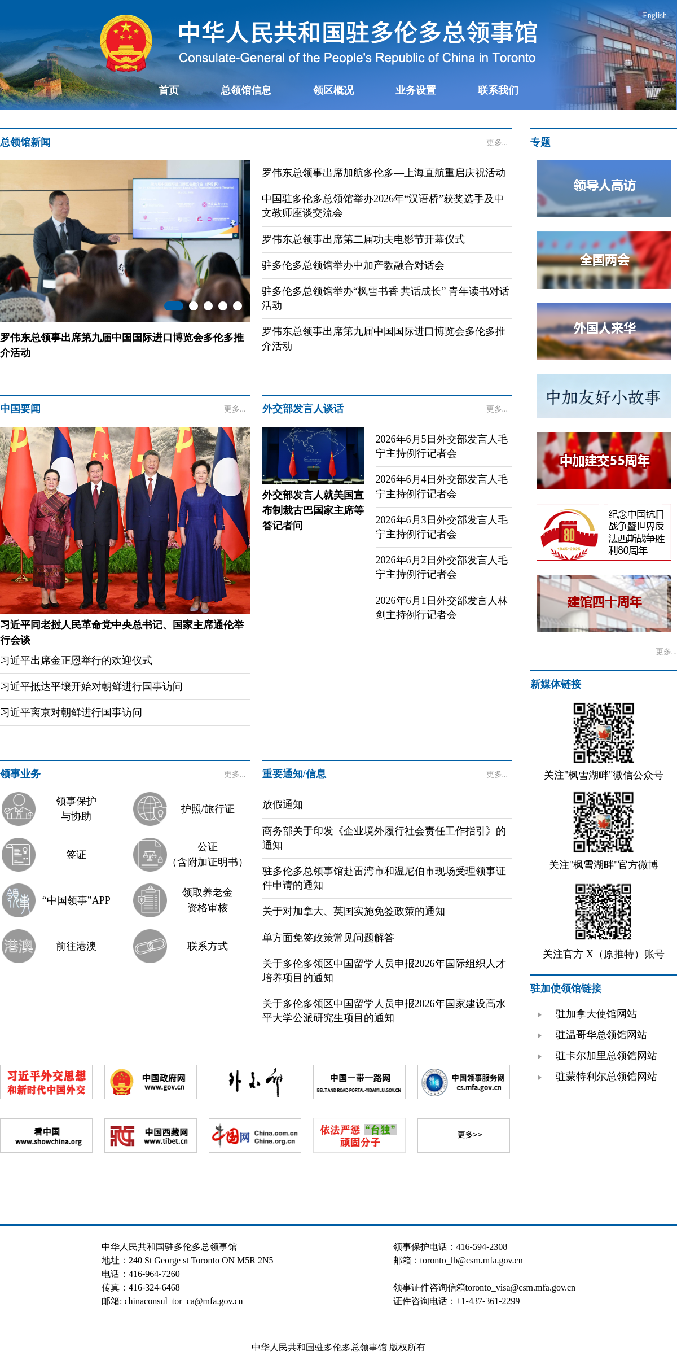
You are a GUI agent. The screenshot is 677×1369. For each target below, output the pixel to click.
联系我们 (498, 90)
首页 (169, 90)
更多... (497, 142)
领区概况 (333, 90)
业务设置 (415, 90)
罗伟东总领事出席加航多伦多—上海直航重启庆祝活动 (383, 172)
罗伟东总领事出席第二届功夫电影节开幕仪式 (363, 239)
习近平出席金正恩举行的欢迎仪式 (76, 660)
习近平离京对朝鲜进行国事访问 (71, 712)
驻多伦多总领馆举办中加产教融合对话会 (353, 265)
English (655, 15)
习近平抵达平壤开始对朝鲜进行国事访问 (91, 686)
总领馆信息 (246, 90)
